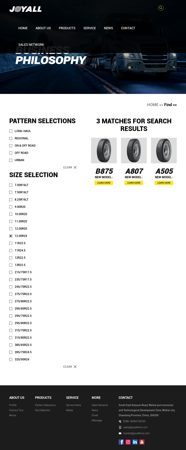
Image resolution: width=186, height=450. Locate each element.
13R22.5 (20, 265)
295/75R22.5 (23, 316)
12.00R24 (21, 236)
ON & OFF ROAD (25, 145)
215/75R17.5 (23, 272)
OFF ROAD (21, 153)
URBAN (19, 160)
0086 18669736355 (134, 421)
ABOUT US (43, 28)
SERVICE (89, 28)
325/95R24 (22, 359)
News (95, 410)
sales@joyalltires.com (135, 427)
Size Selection (42, 410)
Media (69, 410)
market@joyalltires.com (136, 433)
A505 (164, 171)
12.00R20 (21, 228)
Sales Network (100, 405)
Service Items (73, 405)
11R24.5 (20, 250)
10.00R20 (21, 214)
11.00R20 (21, 221)
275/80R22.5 (23, 301)
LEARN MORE (103, 183)
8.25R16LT (21, 199)
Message (97, 420)
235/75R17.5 (23, 279)
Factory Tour (16, 410)
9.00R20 (20, 207)
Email (95, 415)
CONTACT (128, 28)
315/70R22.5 (23, 330)
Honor (12, 415)
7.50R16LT (21, 192)
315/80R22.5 (23, 337)
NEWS (108, 28)
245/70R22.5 (23, 286)
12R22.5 (20, 257)
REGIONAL (22, 138)
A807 (133, 171)
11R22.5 (20, 243)
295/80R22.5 (23, 323)
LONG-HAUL (23, 131)
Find (168, 104)
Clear (67, 167)
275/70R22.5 (23, 294)
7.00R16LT (21, 185)
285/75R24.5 (23, 352)
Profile (13, 405)
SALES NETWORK (31, 45)
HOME (23, 28)
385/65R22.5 (23, 345)
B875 (103, 171)
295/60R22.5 (23, 308)
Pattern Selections (45, 405)
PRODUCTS (67, 28)
